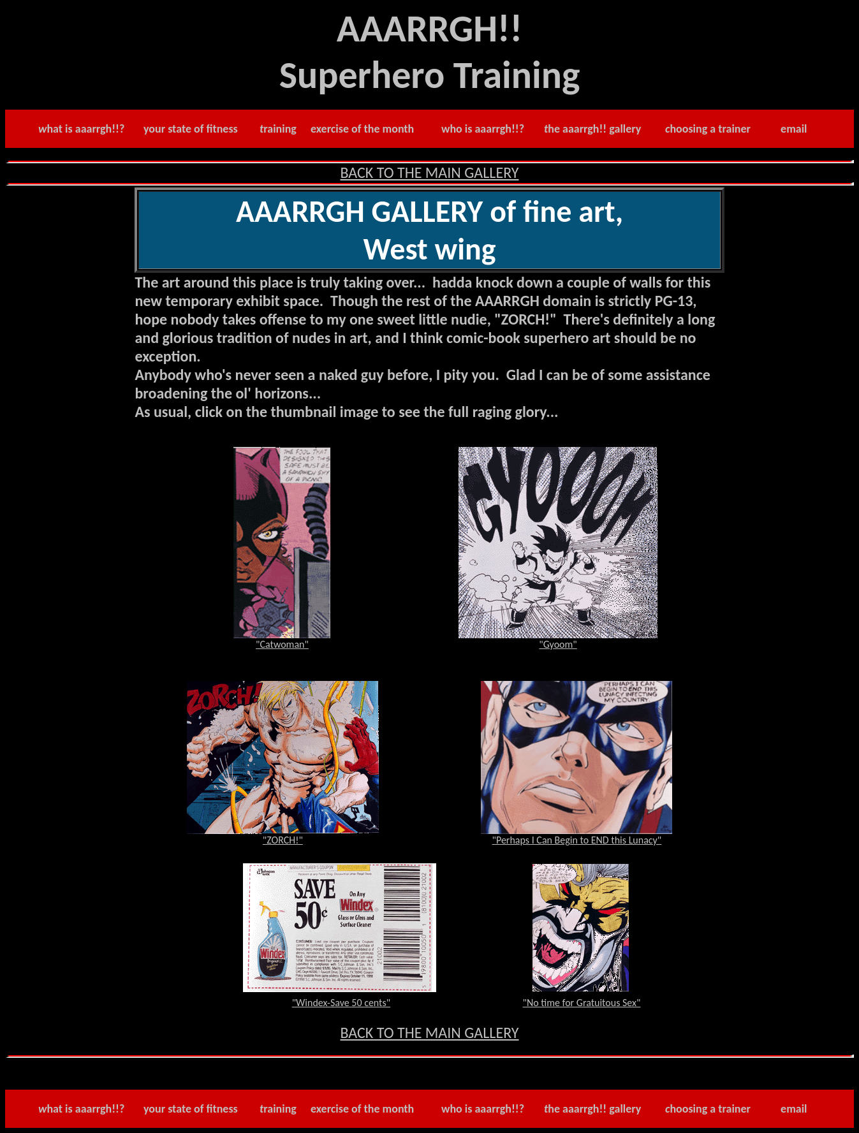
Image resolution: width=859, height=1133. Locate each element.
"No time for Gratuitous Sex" (582, 1003)
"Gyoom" (557, 644)
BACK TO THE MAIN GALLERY (429, 172)
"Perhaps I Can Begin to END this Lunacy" (577, 840)
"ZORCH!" (283, 840)
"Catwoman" (282, 644)
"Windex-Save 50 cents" (341, 1003)
